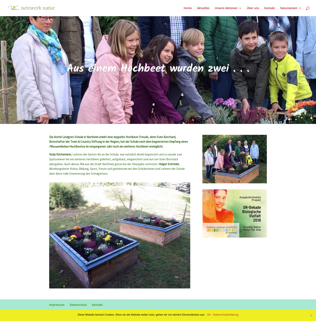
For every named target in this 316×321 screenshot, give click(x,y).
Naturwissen (288, 8)
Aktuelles (203, 8)
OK (209, 314)
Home (188, 8)
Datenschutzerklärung (225, 314)
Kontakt (269, 8)
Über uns (253, 8)
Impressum (56, 305)
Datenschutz (78, 305)
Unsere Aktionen (226, 8)
